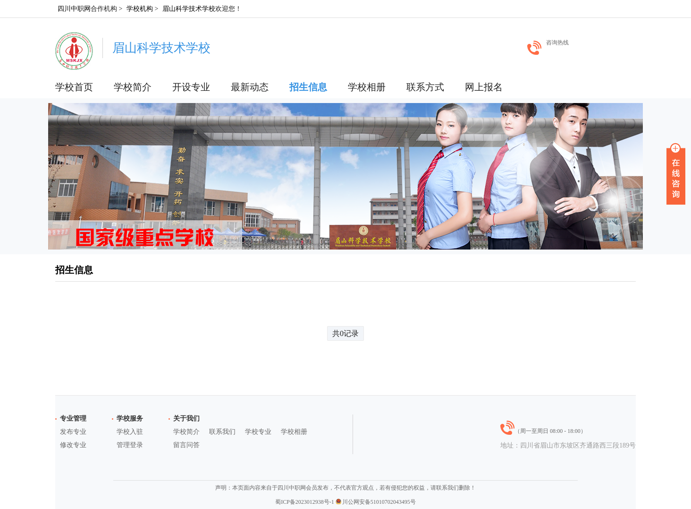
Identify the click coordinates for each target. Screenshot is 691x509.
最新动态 (250, 87)
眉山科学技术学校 (188, 8)
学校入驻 (130, 431)
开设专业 (191, 87)
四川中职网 (74, 8)
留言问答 (186, 445)
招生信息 (308, 87)
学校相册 (367, 87)
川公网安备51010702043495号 (376, 502)
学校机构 (139, 8)
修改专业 (73, 445)
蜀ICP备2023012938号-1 (304, 502)
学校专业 (258, 431)
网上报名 (484, 87)
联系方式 (425, 87)
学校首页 (74, 87)
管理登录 (130, 445)
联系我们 (222, 431)
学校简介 (133, 87)
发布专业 (73, 431)
